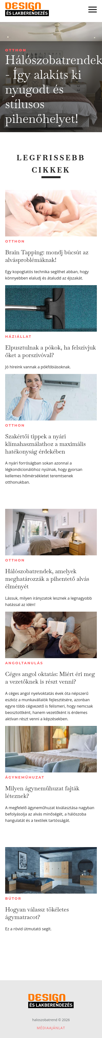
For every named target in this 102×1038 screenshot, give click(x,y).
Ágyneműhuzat (24, 777)
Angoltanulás (24, 663)
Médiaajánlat (51, 1028)
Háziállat (18, 336)
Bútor (13, 898)
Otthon (15, 50)
